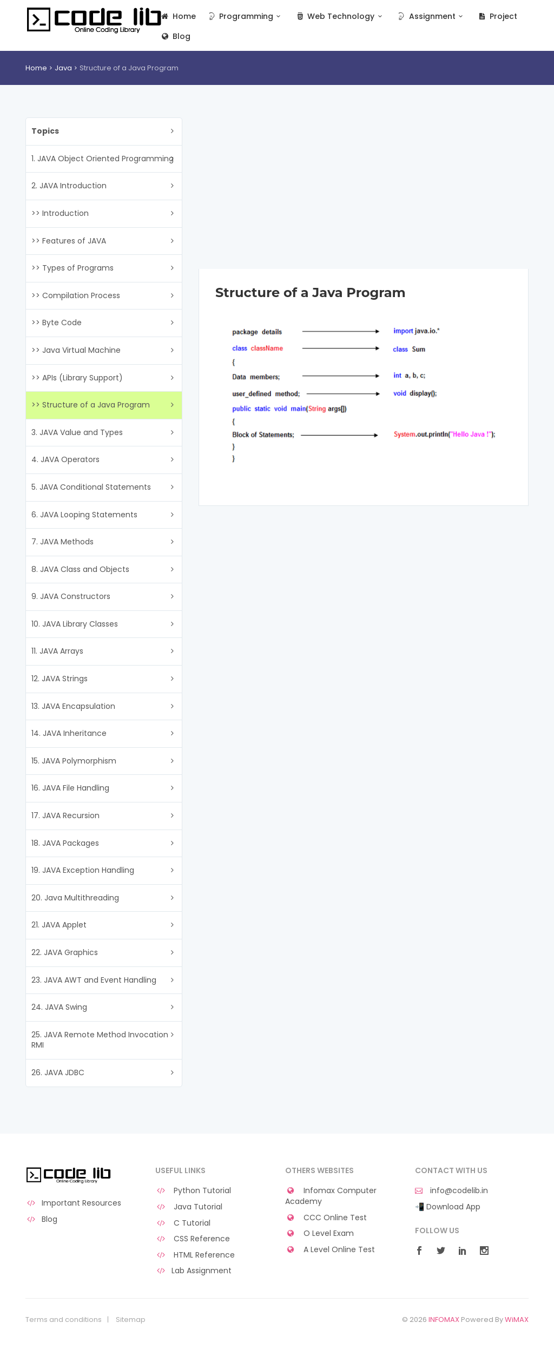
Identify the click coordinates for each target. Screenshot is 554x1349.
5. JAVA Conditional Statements (91, 487)
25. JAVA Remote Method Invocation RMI (99, 1040)
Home (178, 16)
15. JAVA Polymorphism (73, 760)
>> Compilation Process (75, 295)
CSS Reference (192, 1239)
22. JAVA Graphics (64, 952)
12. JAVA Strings (59, 678)
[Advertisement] (364, 193)
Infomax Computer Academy (331, 1196)
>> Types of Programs (72, 267)
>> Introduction (60, 213)
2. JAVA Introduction (69, 185)
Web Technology (340, 16)
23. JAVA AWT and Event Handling (93, 980)
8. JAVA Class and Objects (80, 569)
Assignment (431, 16)
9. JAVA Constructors (70, 596)
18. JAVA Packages (65, 843)
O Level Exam (319, 1233)
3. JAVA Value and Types (77, 432)
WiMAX (517, 1319)
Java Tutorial (188, 1207)
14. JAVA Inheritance (69, 733)
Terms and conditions (63, 1320)
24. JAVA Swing (59, 1007)
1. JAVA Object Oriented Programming (102, 158)
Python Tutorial (193, 1191)
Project (497, 16)
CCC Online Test (326, 1218)
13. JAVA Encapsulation (73, 706)
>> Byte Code (56, 322)
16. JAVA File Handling (70, 787)
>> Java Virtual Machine (76, 350)
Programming (245, 16)
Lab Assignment (193, 1271)
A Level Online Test (330, 1250)
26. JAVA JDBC (57, 1072)
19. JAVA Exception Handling (82, 870)
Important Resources (73, 1203)
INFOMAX (443, 1319)
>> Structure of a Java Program (90, 404)
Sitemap (131, 1320)
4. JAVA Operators (65, 459)
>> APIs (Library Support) (77, 377)
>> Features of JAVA (68, 240)
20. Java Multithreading (75, 897)
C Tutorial (182, 1223)
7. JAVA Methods (62, 541)
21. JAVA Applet (59, 924)
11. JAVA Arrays (57, 651)
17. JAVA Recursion (65, 815)
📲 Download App (447, 1207)
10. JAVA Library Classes (74, 623)
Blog (175, 36)
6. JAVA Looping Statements (84, 514)
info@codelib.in (451, 1191)
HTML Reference (195, 1255)
